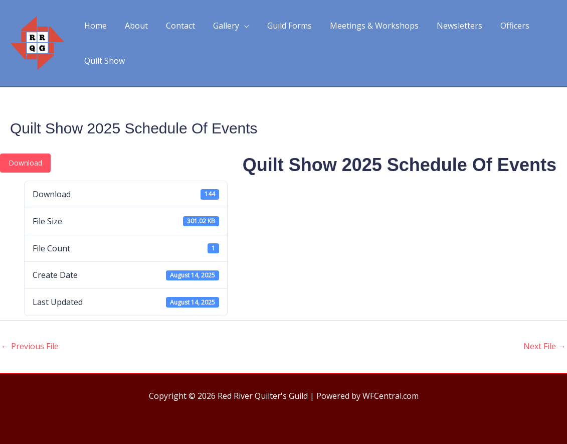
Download (25, 163)
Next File (544, 346)
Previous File (30, 346)
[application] (237, 25)
